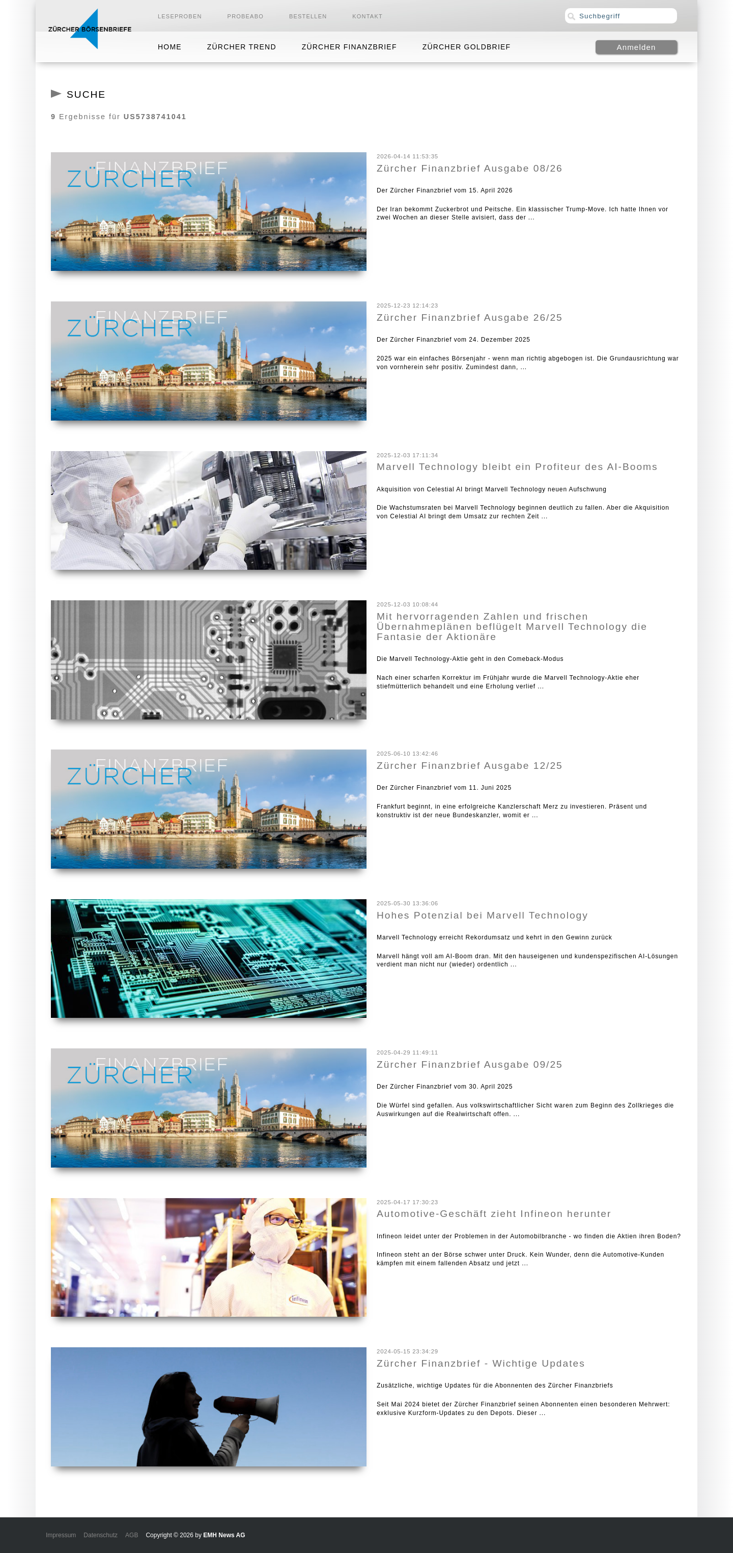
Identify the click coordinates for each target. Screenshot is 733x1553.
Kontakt (367, 16)
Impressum (61, 1535)
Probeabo (246, 16)
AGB (131, 1535)
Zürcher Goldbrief (466, 47)
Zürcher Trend (241, 47)
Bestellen (308, 16)
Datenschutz (100, 1535)
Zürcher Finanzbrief (349, 47)
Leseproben (180, 16)
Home (170, 47)
